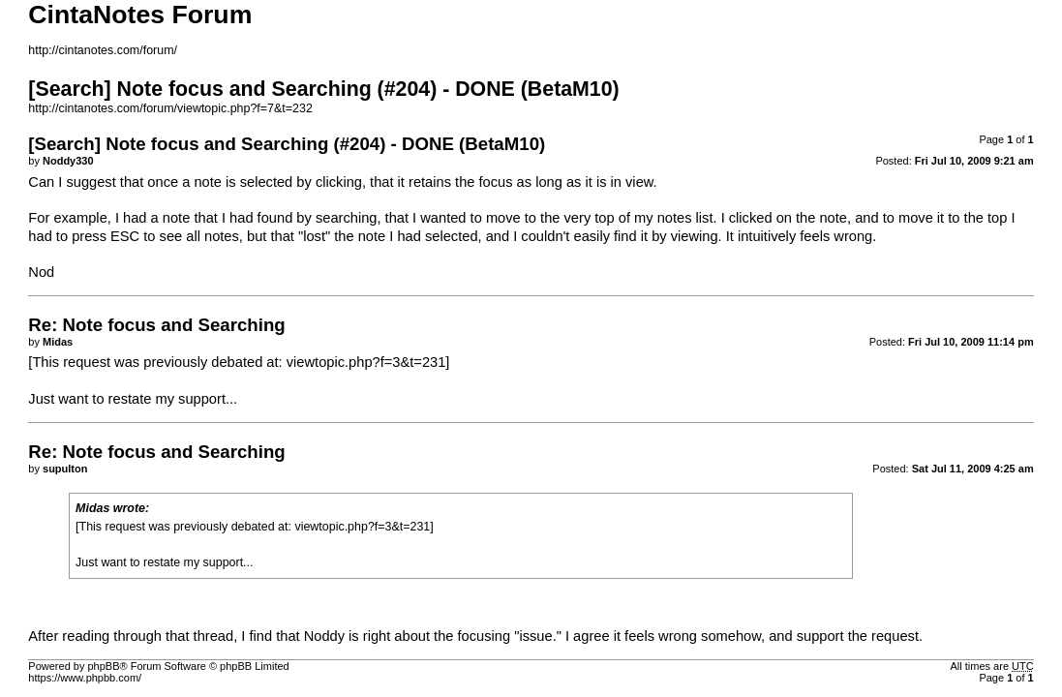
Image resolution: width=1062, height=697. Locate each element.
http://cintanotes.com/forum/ (102, 50)
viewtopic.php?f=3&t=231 (366, 362)
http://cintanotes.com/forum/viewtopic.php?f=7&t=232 (170, 108)
